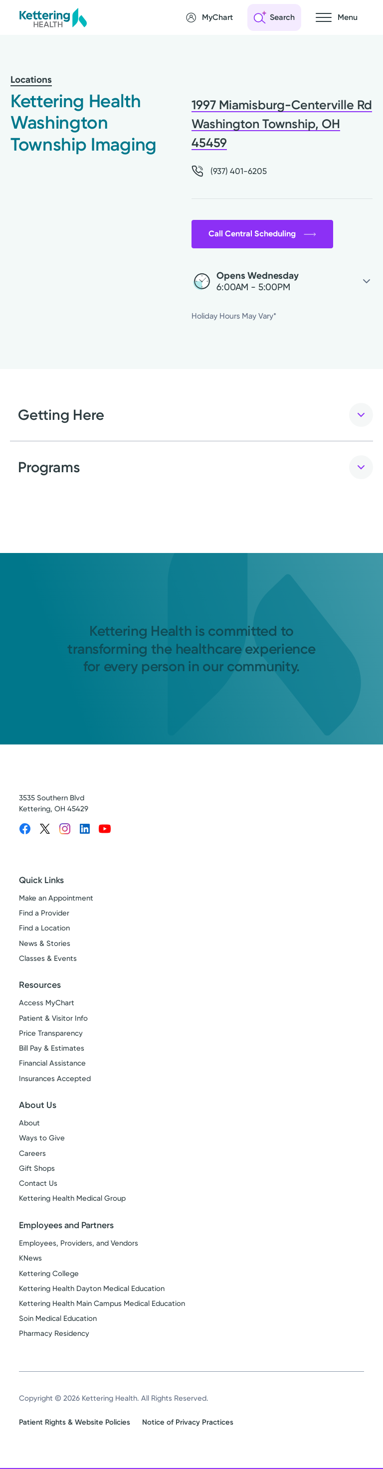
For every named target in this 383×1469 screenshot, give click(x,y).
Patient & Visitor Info (53, 1019)
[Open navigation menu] (336, 17)
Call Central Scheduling (265, 234)
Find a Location (44, 928)
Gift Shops (37, 1169)
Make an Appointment (56, 899)
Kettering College (49, 1274)
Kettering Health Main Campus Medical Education (102, 1304)
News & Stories (44, 944)
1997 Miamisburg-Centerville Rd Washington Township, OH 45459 (282, 123)
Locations (31, 79)
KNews (30, 1259)
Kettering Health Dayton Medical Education (92, 1289)
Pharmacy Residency (54, 1334)
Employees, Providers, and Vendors (78, 1244)
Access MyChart (46, 1004)
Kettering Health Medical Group (72, 1199)
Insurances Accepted (55, 1079)
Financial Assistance (52, 1064)
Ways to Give (42, 1139)
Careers (32, 1154)
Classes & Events (48, 959)
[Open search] (274, 17)
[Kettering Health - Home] (53, 17)
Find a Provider (44, 914)
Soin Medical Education (58, 1319)
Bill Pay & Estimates (51, 1049)
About (29, 1123)
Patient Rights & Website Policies (74, 1423)
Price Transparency (51, 1034)
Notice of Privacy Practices (187, 1423)
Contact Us (38, 1184)
